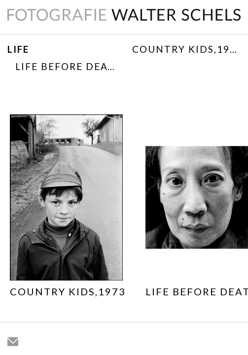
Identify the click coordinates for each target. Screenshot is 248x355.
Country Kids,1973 (186, 49)
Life (18, 49)
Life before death (68, 66)
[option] (68, 207)
